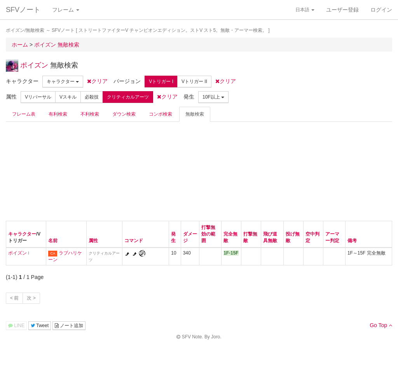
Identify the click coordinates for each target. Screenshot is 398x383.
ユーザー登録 (342, 10)
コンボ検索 (160, 114)
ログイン (381, 10)
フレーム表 (23, 114)
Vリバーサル (38, 97)
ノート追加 (69, 325)
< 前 (14, 298)
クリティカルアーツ (128, 97)
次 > (31, 298)
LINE (16, 325)
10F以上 (213, 97)
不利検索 (89, 114)
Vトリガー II (194, 81)
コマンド (133, 240)
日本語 (304, 9)
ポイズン (34, 65)
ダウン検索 (124, 114)
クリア (97, 81)
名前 (53, 240)
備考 (352, 240)
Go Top (381, 325)
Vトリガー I (161, 81)
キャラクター (63, 81)
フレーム (65, 10)
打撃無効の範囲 (208, 234)
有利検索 (58, 114)
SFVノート (23, 10)
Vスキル (68, 97)
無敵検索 (194, 114)
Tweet (40, 325)
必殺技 (92, 97)
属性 (93, 240)
